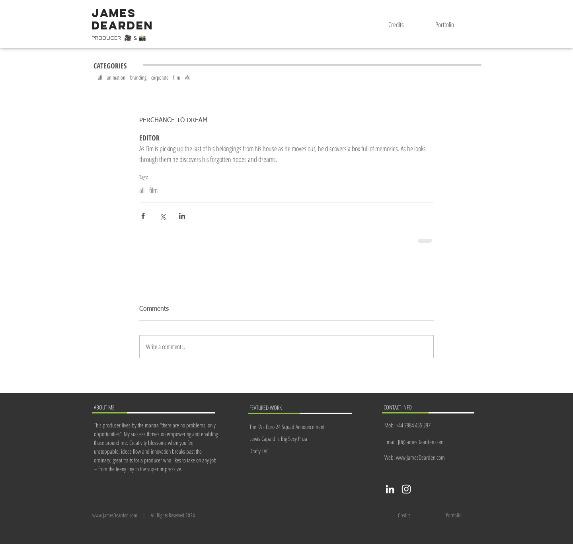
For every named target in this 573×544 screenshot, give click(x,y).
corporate (159, 77)
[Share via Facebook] (143, 216)
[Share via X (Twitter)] (162, 216)
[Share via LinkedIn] (182, 216)
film (176, 77)
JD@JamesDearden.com (421, 442)
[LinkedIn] (390, 489)
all (100, 77)
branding (138, 77)
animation (116, 77)
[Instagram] (406, 489)
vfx (187, 77)
